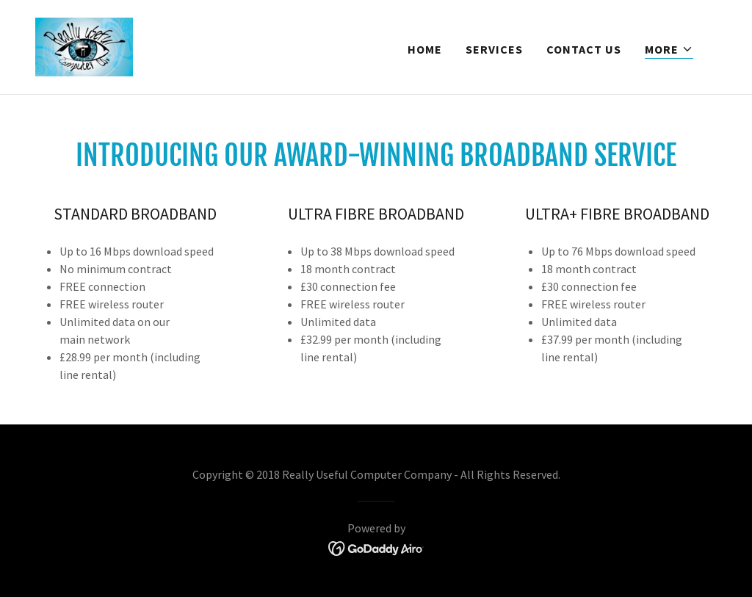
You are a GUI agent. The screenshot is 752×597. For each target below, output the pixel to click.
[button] (669, 49)
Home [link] (425, 49)
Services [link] (494, 49)
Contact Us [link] (583, 49)
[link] (84, 45)
